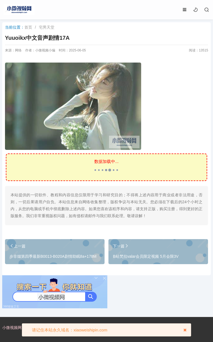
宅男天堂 (46, 27)
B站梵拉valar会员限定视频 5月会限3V (145, 256)
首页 (28, 27)
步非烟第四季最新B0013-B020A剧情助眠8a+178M (53, 256)
